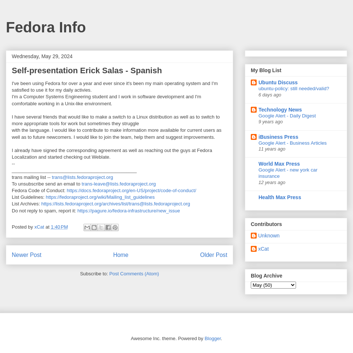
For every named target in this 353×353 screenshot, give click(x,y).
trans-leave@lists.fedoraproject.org (119, 184)
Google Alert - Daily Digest (287, 116)
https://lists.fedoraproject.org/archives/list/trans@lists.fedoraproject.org (115, 203)
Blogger (212, 338)
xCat (263, 249)
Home (121, 255)
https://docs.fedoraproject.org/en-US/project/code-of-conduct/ (131, 190)
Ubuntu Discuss (278, 82)
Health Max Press (279, 197)
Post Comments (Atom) (134, 273)
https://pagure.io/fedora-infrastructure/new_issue (128, 210)
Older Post (213, 255)
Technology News (280, 110)
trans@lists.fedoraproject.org (82, 177)
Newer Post (27, 255)
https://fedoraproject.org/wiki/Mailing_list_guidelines (100, 197)
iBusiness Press (278, 137)
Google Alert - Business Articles (292, 143)
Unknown (268, 236)
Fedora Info (46, 27)
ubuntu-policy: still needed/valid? (293, 88)
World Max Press (279, 164)
